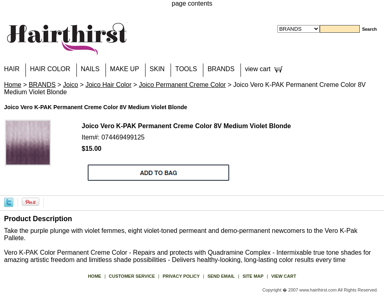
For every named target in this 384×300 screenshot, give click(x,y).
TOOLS (186, 68)
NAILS (90, 68)
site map (253, 276)
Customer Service (132, 276)
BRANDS (220, 68)
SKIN (157, 68)
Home (12, 84)
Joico (70, 84)
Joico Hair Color (108, 84)
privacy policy (181, 276)
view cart (257, 68)
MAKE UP (124, 68)
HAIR (11, 68)
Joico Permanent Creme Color (182, 84)
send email (221, 276)
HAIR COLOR (50, 68)
